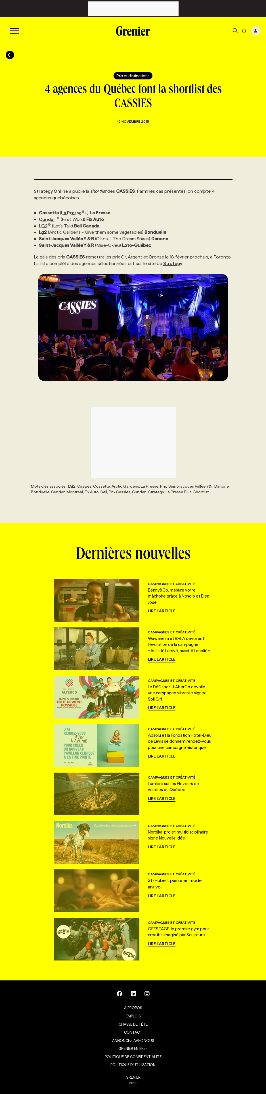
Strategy (172, 263)
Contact (133, 1032)
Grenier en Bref (133, 1048)
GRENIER (133, 1077)
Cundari (49, 219)
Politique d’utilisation (133, 1065)
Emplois (133, 1016)
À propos (133, 1008)
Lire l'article (161, 611)
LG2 (45, 225)
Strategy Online (51, 191)
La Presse (73, 212)
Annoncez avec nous (133, 1040)
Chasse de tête (133, 1024)
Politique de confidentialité (133, 1057)
